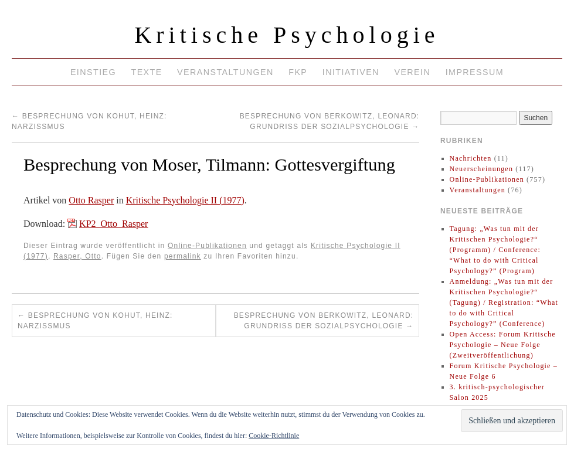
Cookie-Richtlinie (274, 435)
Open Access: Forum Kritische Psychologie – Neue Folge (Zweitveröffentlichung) (503, 344)
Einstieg (93, 72)
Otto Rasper (91, 200)
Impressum (475, 72)
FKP (297, 72)
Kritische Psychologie (286, 35)
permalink (182, 256)
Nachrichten (471, 158)
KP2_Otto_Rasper (113, 224)
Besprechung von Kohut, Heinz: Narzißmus (95, 320)
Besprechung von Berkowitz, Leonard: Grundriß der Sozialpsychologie (324, 320)
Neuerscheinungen (482, 169)
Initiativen (350, 72)
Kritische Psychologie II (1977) (185, 200)
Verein (412, 72)
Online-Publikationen (207, 246)
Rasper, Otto (77, 256)
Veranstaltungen (225, 72)
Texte (146, 72)
